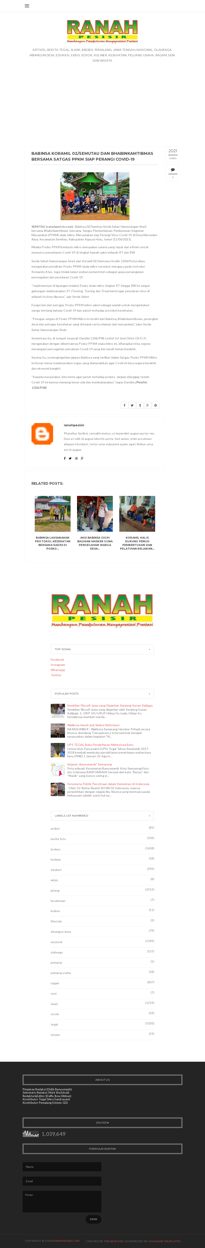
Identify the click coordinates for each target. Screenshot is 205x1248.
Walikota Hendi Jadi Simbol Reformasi (93, 725)
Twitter (56, 675)
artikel (55, 828)
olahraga (57, 952)
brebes (56, 849)
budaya (56, 859)
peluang (56, 962)
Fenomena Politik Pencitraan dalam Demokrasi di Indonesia (108, 784)
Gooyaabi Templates (164, 1241)
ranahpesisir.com (65, 1240)
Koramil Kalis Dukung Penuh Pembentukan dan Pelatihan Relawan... (137, 543)
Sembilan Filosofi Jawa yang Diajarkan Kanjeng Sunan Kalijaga (110, 705)
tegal (54, 1024)
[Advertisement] (102, 95)
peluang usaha (61, 973)
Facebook (57, 659)
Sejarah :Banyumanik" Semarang (89, 764)
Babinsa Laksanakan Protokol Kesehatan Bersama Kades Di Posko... (52, 543)
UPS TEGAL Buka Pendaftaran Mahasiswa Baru (100, 744)
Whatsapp (58, 670)
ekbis (54, 880)
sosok (55, 1014)
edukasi (56, 870)
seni (54, 993)
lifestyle (56, 921)
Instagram (58, 664)
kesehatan (58, 901)
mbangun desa (61, 931)
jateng (55, 890)
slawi (54, 1004)
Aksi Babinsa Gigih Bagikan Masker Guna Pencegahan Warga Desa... (95, 543)
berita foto (58, 839)
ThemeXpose (113, 1241)
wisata (55, 1034)
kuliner (55, 911)
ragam (55, 983)
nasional (56, 942)
